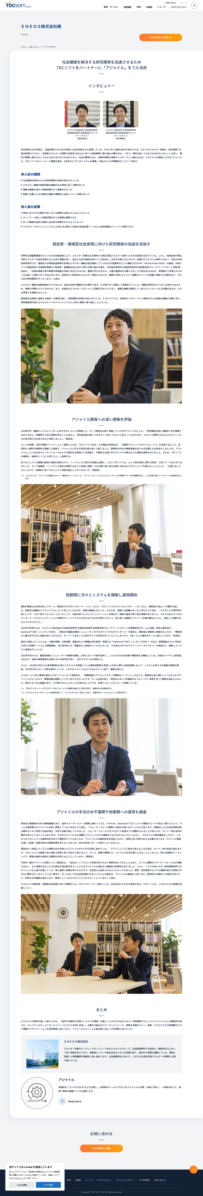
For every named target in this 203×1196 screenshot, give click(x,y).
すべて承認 (48, 1185)
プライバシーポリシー (127, 1180)
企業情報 (127, 7)
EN (186, 2)
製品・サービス (111, 6)
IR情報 (149, 7)
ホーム (25, 47)
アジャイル (24, 34)
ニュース (161, 6)
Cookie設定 (22, 1185)
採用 (139, 6)
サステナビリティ (179, 7)
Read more (74, 1101)
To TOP (194, 1170)
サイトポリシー (17, 1178)
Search (197, 5)
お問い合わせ (170, 2)
